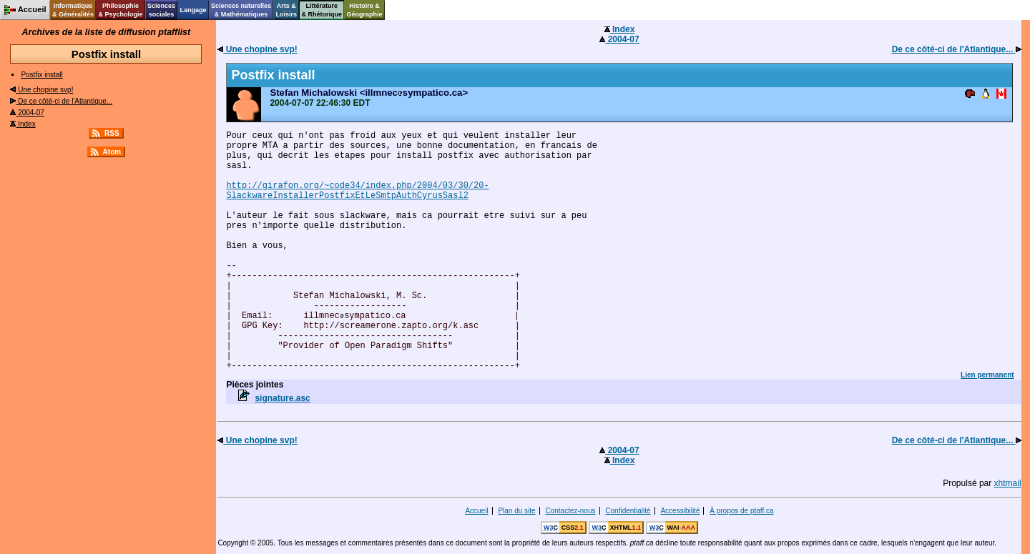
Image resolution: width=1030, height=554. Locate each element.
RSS (111, 133)
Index (22, 124)
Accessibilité (680, 511)
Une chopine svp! (41, 90)
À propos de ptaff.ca (741, 511)
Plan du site (516, 511)
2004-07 (27, 113)
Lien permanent (987, 375)
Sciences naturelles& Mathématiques (241, 10)
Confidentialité (627, 511)
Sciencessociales (161, 10)
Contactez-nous (570, 511)
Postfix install (41, 75)
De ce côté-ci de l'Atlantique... (61, 101)
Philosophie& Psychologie (120, 10)
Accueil (476, 511)
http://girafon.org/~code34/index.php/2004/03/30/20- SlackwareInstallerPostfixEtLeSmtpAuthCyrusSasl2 (357, 191)
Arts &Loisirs (287, 10)
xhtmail (1007, 483)
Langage (193, 10)
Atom (112, 152)
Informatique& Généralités (73, 10)
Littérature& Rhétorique (322, 10)
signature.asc (282, 398)
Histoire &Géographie (365, 10)
